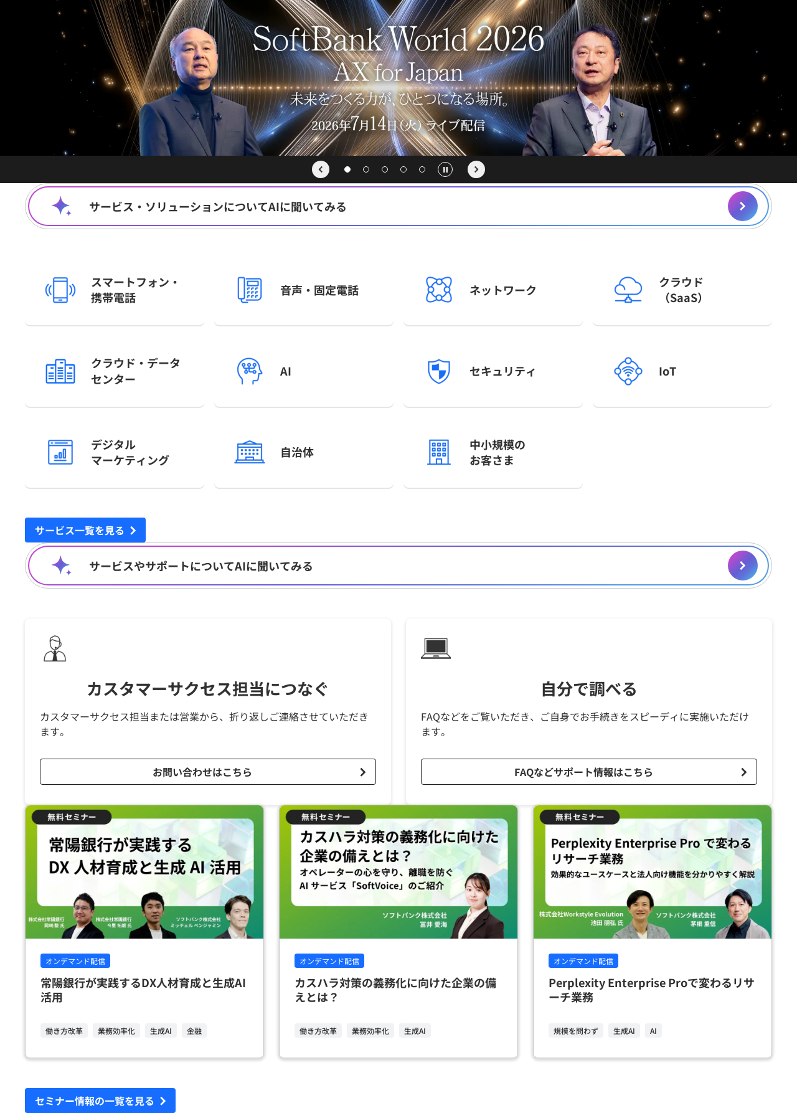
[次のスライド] (476, 169)
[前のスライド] (320, 169)
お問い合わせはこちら (202, 771)
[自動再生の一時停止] (445, 169)
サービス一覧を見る (80, 530)
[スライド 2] (366, 169)
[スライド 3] (385, 169)
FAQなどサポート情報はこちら (583, 771)
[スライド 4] (403, 169)
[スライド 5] (422, 169)
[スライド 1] (347, 169)
